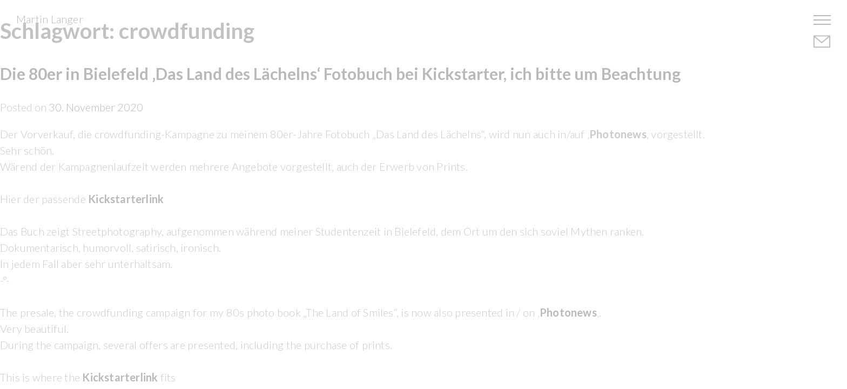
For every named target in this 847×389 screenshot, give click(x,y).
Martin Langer (49, 18)
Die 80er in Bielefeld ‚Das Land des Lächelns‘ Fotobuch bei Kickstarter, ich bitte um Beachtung (340, 73)
